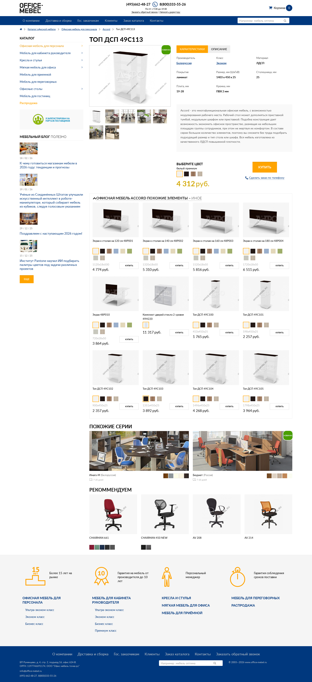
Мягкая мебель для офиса (38, 67)
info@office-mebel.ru (31, 671)
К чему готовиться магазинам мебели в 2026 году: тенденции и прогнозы (48, 165)
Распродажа (28, 103)
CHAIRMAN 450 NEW (154, 538)
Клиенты (111, 20)
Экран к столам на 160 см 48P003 (213, 241)
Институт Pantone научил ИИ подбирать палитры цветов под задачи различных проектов (49, 265)
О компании (31, 20)
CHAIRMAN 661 (99, 538)
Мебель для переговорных (38, 82)
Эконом (221, 63)
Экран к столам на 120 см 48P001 (113, 241)
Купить (264, 167)
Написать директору (170, 12)
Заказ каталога (133, 20)
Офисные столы (31, 89)
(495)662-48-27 (138, 4)
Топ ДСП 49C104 (203, 388)
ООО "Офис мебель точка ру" (63, 666)
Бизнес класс (34, 624)
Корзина (283, 8)
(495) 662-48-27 (28, 675)
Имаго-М (94, 475)
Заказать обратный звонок (145, 12)
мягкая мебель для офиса (186, 605)
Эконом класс (35, 617)
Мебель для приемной (35, 74)
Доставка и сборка (58, 20)
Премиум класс (105, 630)
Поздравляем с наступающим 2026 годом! (51, 233)
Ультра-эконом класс (39, 610)
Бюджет (198, 475)
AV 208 (197, 538)
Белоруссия (184, 63)
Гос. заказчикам (88, 20)
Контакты (156, 20)
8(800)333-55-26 (173, 4)
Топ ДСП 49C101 (253, 314)
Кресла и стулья (31, 60)
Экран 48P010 (101, 314)
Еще (26, 279)
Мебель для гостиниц (35, 96)
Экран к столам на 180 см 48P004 (263, 241)
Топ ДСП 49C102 (103, 388)
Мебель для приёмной (182, 613)
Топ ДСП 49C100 (203, 314)
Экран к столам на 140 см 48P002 (163, 241)
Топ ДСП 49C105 (253, 388)
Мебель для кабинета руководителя (45, 53)
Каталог (27, 38)
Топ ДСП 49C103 (153, 388)
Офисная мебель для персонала (42, 46)
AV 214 (249, 538)
